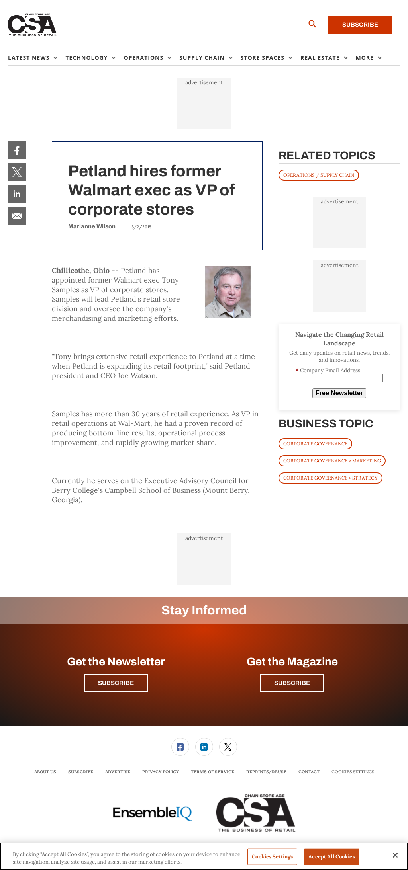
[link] (17, 150)
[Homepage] (32, 25)
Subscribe (360, 24)
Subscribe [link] (80, 771)
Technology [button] (86, 57)
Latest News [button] (28, 57)
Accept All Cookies (331, 856)
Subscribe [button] (116, 683)
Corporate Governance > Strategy (330, 478)
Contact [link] (309, 771)
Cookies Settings (353, 772)
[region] (204, 856)
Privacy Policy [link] (160, 771)
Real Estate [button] (320, 57)
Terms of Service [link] (212, 771)
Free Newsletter (339, 393)
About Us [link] (45, 771)
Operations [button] (143, 57)
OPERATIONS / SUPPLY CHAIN (318, 175)
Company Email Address (328, 370)
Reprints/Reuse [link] (266, 771)
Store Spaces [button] (262, 57)
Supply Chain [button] (201, 57)
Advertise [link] (117, 771)
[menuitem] (36, 57)
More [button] (365, 57)
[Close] (395, 855)
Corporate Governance (315, 444)
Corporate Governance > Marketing (332, 461)
